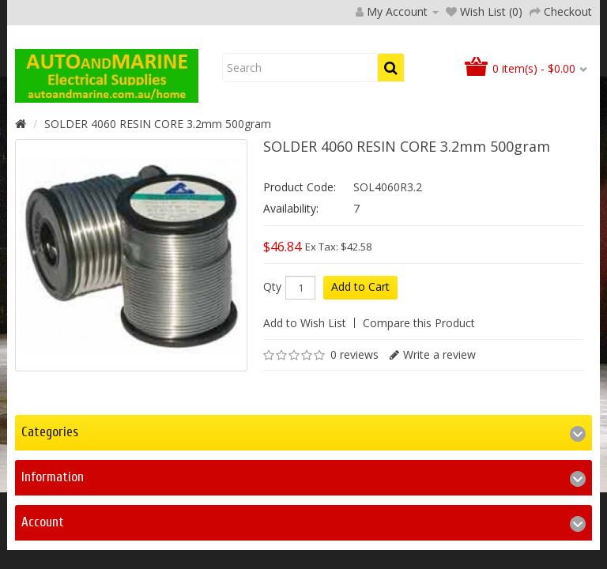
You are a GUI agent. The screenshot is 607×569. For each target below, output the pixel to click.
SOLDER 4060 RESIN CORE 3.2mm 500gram (157, 225)
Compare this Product (419, 424)
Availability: (291, 310)
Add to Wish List (304, 425)
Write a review (439, 456)
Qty (272, 389)
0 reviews (354, 456)
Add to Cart (360, 388)
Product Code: (299, 288)
